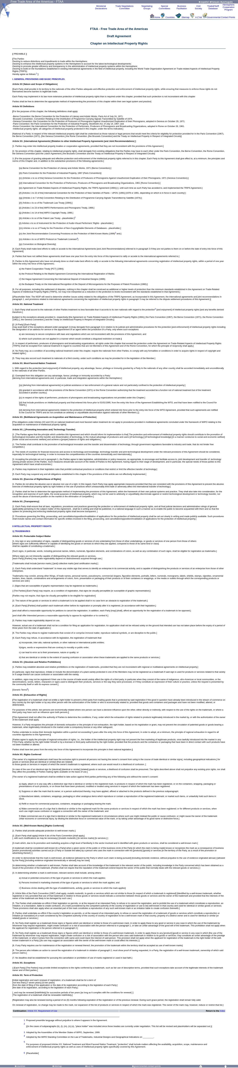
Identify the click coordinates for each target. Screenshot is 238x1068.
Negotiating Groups (146, 7)
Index (222, 1011)
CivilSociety (198, 7)
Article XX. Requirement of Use (42, 1011)
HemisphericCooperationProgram (229, 7)
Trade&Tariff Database (213, 7)
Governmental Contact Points (221, 17)
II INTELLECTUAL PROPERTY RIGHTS (31, 526)
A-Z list (198, 17)
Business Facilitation (182, 7)
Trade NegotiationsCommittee (124, 7)
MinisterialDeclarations (101, 7)
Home (157, 17)
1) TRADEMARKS (21, 531)
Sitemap (185, 17)
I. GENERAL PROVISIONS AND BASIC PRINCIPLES (38, 79)
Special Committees (164, 7)
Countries (170, 17)
